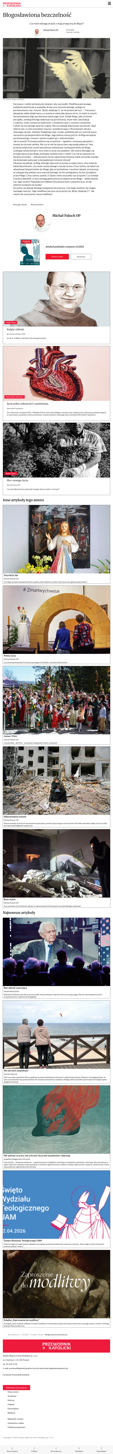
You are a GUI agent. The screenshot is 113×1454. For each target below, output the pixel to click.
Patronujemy (13, 1408)
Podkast (11, 1404)
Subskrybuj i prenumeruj (16, 1387)
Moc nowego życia (17, 480)
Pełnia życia (10, 655)
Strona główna (14, 1334)
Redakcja (11, 1413)
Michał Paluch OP (50, 30)
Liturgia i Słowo (20, 204)
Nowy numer (13, 1392)
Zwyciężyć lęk (11, 575)
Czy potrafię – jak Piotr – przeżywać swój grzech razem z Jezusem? (30, 743)
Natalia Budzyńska (11, 991)
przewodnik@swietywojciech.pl (22, 1368)
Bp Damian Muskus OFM (16, 334)
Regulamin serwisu (15, 1419)
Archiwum (81, 257)
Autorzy (11, 1400)
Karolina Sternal (10, 1074)
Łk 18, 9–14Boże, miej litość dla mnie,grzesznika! (26, 338)
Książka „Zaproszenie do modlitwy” (21, 1320)
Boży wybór (10, 899)
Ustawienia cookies (16, 1423)
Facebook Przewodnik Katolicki (16, 1375)
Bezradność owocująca (15, 988)
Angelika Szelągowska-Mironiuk (17, 1159)
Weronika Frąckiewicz (15, 408)
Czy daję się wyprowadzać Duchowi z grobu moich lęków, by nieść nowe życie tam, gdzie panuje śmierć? (45, 582)
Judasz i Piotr (10, 736)
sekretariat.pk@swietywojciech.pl (53, 1368)
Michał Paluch (38, 204)
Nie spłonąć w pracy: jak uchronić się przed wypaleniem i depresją (37, 1155)
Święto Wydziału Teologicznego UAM (23, 1240)
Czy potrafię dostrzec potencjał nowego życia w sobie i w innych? (33, 489)
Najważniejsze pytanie (15, 816)
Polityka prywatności (16, 1427)
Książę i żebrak (15, 329)
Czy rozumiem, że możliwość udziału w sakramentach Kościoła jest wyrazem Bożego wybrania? (42, 906)
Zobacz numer (57, 256)
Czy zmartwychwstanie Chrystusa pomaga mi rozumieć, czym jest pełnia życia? (36, 662)
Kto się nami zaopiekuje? (16, 1070)
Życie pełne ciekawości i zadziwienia (27, 403)
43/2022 (79, 246)
